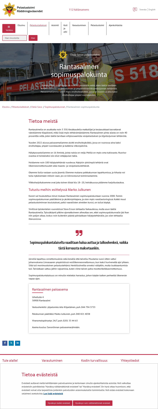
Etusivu (6, 106)
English (152, 9)
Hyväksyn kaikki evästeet (59, 403)
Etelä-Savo (36, 106)
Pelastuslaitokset (20, 106)
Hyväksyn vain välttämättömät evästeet (92, 403)
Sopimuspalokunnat (55, 106)
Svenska (143, 9)
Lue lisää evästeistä (53, 393)
